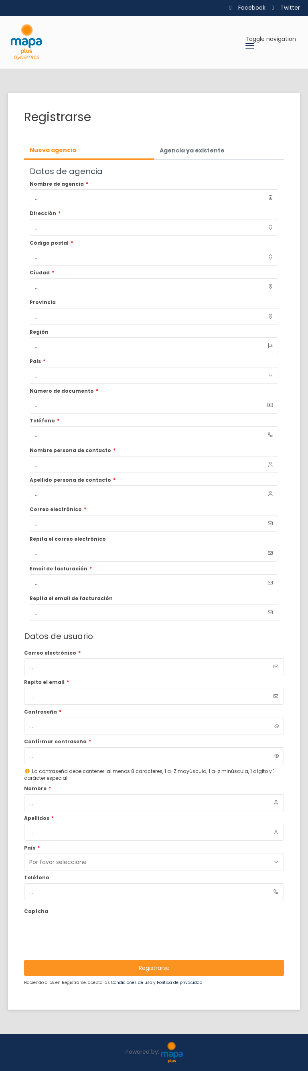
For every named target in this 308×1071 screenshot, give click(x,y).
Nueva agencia (53, 150)
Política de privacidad (180, 983)
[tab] (89, 151)
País (32, 848)
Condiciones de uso (132, 983)
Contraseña (42, 712)
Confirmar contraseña (57, 741)
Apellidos (39, 818)
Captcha (36, 911)
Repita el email (46, 682)
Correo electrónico (52, 653)
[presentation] (85, 932)
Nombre (37, 788)
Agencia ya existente (192, 150)
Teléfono (36, 877)
